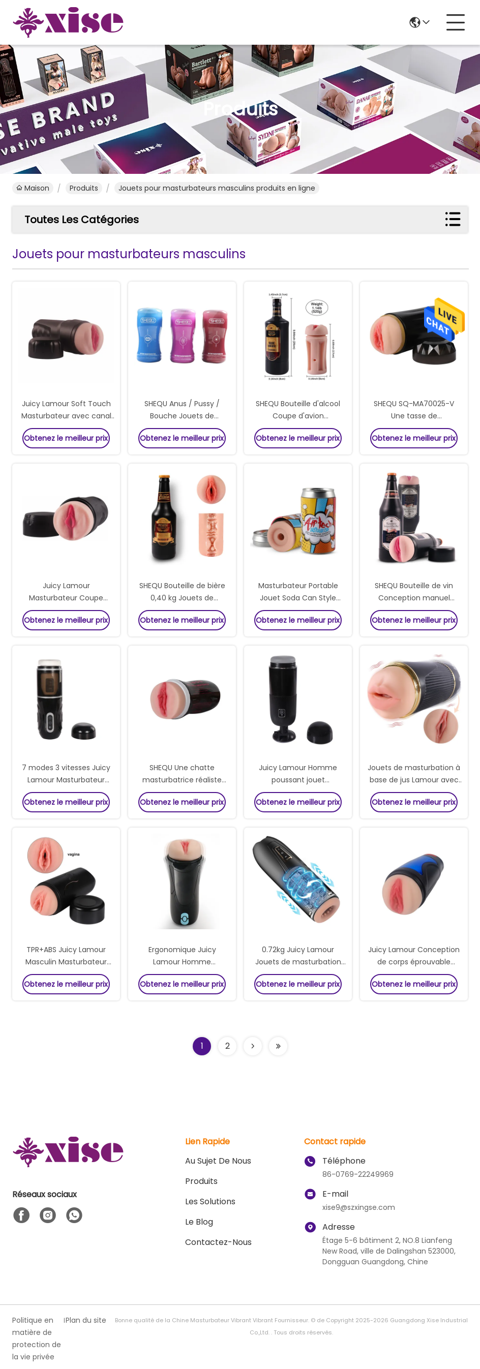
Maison (32, 188)
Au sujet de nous (218, 1161)
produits (84, 188)
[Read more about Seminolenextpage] (253, 1046)
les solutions (210, 1201)
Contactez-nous (218, 1242)
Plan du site (86, 1320)
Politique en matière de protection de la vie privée (36, 1338)
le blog (199, 1222)
